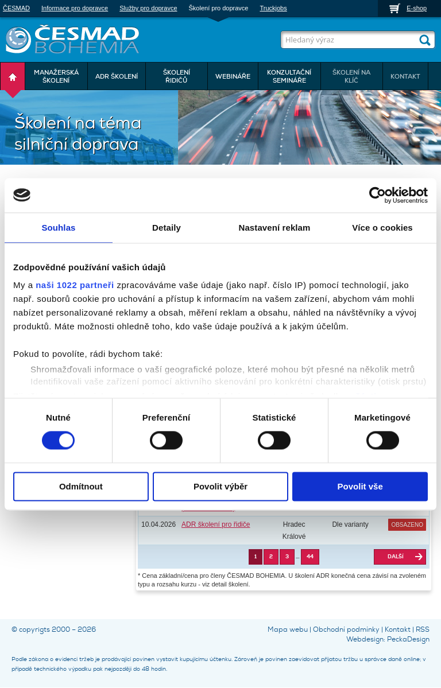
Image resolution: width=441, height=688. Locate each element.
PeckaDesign (408, 639)
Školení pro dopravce (219, 8)
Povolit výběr (220, 486)
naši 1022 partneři (75, 285)
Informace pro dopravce (74, 8)
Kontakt (398, 629)
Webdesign (365, 639)
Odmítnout (81, 486)
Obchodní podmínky (346, 629)
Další (396, 556)
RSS (423, 629)
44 (310, 556)
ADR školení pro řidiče (215, 524)
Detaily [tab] (166, 227)
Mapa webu (288, 629)
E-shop (417, 8)
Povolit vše (360, 486)
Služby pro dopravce (148, 8)
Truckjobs (273, 8)
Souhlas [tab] (58, 227)
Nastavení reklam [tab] (274, 227)
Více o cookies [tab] (382, 227)
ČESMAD (16, 8)
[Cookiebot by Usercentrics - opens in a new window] (377, 195)
